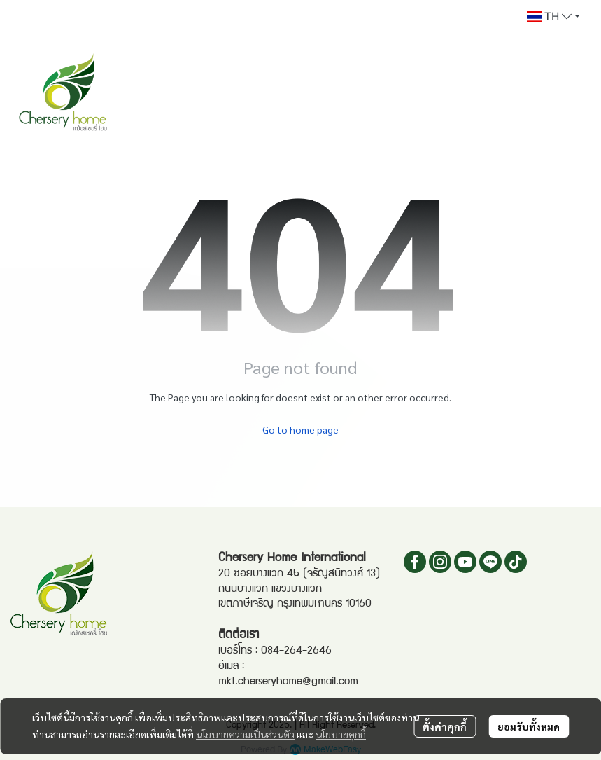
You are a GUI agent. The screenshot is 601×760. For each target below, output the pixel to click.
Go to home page (300, 429)
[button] (553, 17)
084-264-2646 (296, 651)
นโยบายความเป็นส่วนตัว (245, 734)
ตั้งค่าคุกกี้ (445, 726)
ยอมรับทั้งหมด (528, 726)
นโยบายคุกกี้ (341, 734)
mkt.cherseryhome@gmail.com (288, 682)
